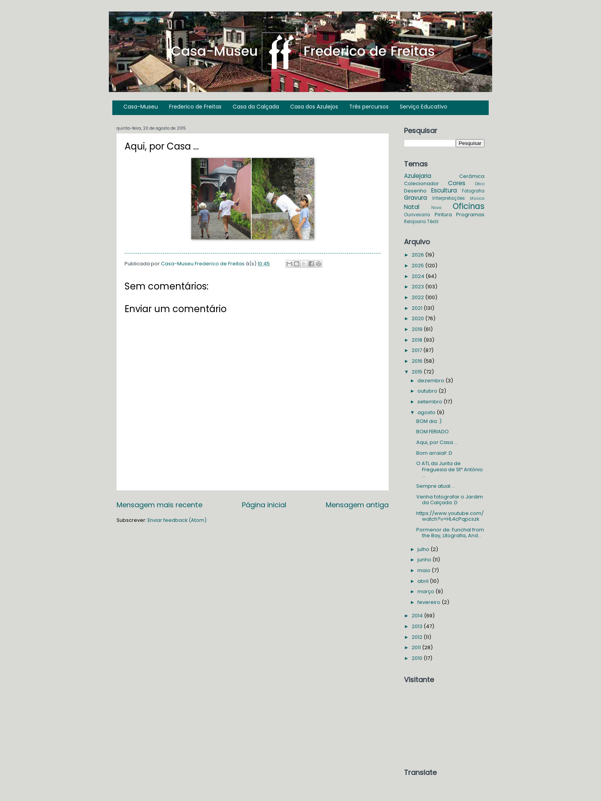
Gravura (415, 198)
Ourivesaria (417, 215)
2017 (417, 350)
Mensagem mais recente (159, 505)
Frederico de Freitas (195, 106)
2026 (418, 254)
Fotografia (473, 191)
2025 (418, 265)
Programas (470, 214)
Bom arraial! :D (434, 453)
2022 (418, 297)
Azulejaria (417, 176)
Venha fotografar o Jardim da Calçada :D (449, 499)
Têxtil (432, 222)
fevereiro (429, 602)
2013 (418, 626)
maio (424, 570)
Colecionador (421, 183)
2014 (418, 615)
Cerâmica (471, 176)
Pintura (443, 214)
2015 (418, 371)
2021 (418, 308)
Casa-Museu (140, 106)
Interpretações (448, 198)
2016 (418, 361)
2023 (418, 286)
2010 (418, 658)
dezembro (431, 380)
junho (424, 559)
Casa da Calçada (256, 106)
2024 (418, 276)
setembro (430, 401)
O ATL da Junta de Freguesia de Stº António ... (449, 469)
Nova (436, 208)
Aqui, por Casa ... (437, 442)
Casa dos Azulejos (314, 106)
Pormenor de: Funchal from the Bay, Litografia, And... (450, 532)
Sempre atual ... (435, 486)
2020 (418, 318)
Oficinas (468, 206)
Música (477, 198)
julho (423, 549)
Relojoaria (415, 222)
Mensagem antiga (357, 505)
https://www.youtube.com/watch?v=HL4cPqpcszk (450, 516)
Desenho (415, 190)
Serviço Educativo (423, 106)
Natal (411, 207)
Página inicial (264, 505)
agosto (427, 412)
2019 (418, 329)
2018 (418, 340)
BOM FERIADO (432, 431)
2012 (418, 637)
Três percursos (369, 106)
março (426, 591)
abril (423, 581)
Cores (456, 183)
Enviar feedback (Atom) (177, 520)
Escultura (444, 190)
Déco (479, 184)
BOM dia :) (429, 421)
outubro (427, 391)
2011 (417, 647)
